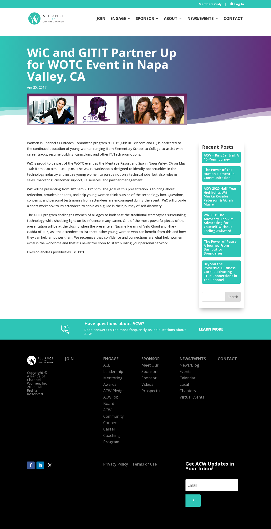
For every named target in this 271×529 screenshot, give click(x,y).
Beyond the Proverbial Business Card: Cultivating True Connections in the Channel (220, 272)
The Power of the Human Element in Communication (219, 173)
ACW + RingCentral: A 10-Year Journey (221, 157)
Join (101, 18)
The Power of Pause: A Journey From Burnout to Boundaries (220, 247)
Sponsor (145, 18)
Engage (118, 18)
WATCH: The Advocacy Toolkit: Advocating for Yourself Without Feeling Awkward (218, 223)
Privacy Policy (115, 464)
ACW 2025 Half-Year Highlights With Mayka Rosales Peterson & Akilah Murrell (220, 196)
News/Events (200, 18)
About (170, 18)
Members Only (210, 4)
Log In (239, 4)
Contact (233, 18)
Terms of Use (144, 464)
